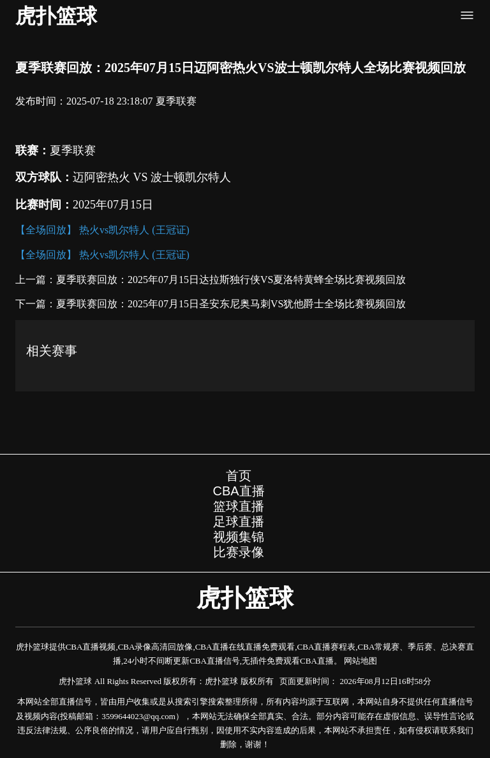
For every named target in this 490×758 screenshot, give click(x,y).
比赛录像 (238, 552)
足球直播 (238, 521)
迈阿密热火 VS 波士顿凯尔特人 (152, 177)
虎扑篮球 (56, 15)
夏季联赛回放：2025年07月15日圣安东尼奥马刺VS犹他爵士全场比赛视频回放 (231, 303)
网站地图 (360, 661)
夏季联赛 (176, 101)
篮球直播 (238, 506)
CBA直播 (238, 491)
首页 (238, 476)
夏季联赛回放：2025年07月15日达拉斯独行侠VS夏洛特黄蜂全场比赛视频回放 (231, 279)
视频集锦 (238, 537)
